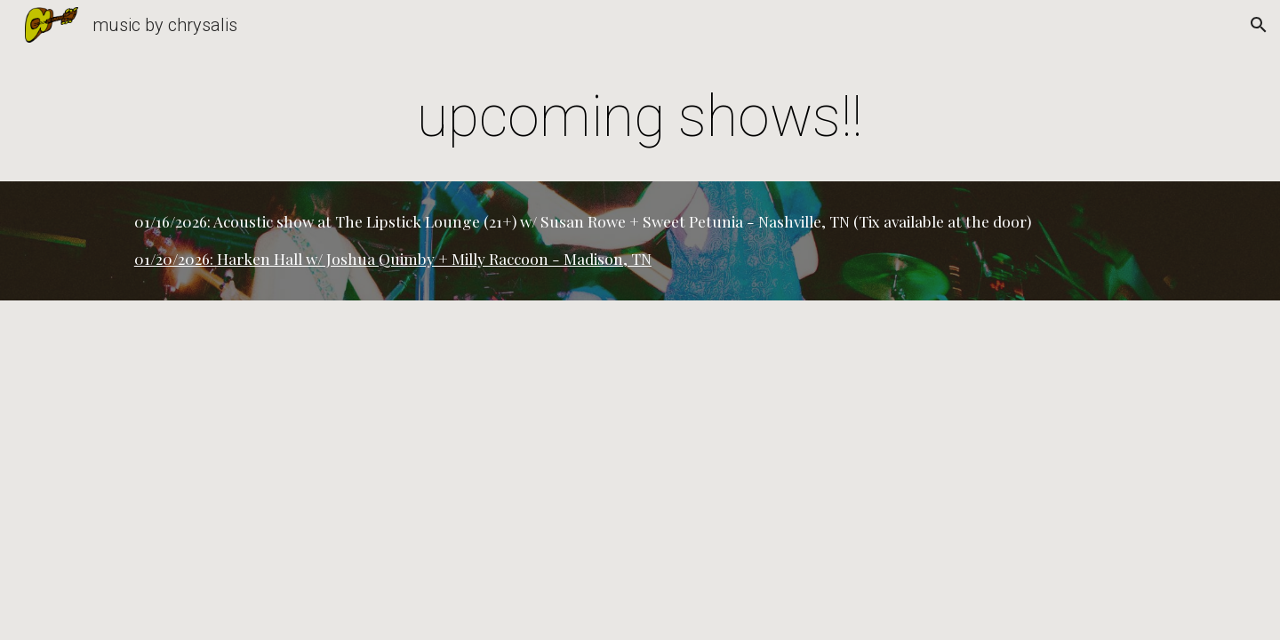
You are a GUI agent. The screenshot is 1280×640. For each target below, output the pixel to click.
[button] (1258, 25)
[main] (640, 117)
